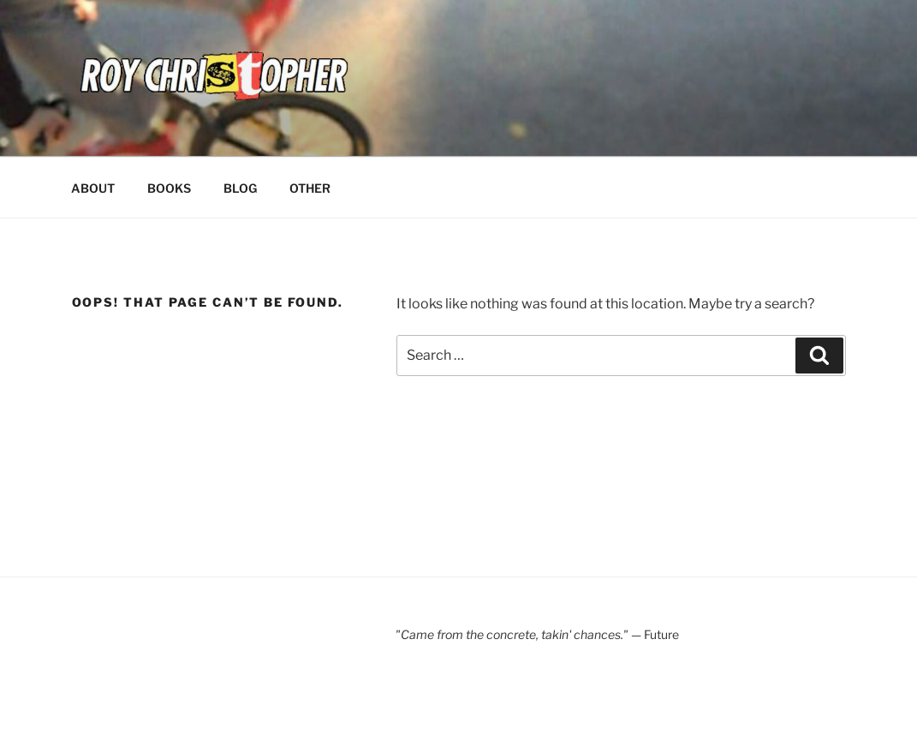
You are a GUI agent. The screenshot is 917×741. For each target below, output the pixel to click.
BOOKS (169, 188)
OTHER (309, 188)
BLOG (240, 188)
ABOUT (93, 188)
